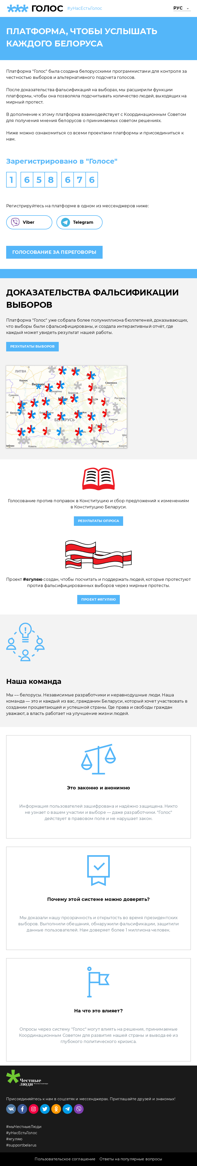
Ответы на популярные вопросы (131, 1159)
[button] (182, 8)
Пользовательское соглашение (65, 1159)
